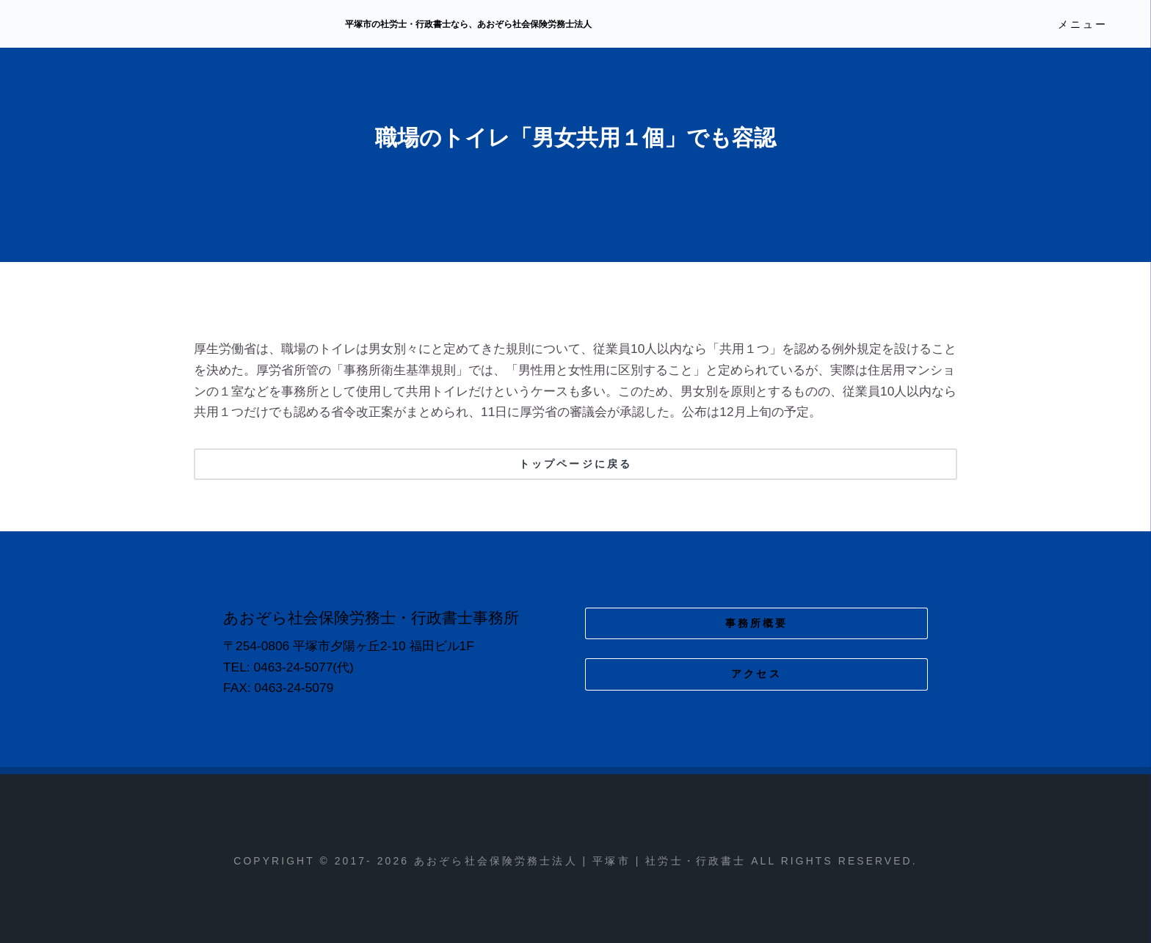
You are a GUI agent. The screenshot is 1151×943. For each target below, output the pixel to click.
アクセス (756, 674)
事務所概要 (756, 623)
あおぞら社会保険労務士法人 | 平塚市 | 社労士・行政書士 (175, 25)
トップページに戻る (575, 464)
